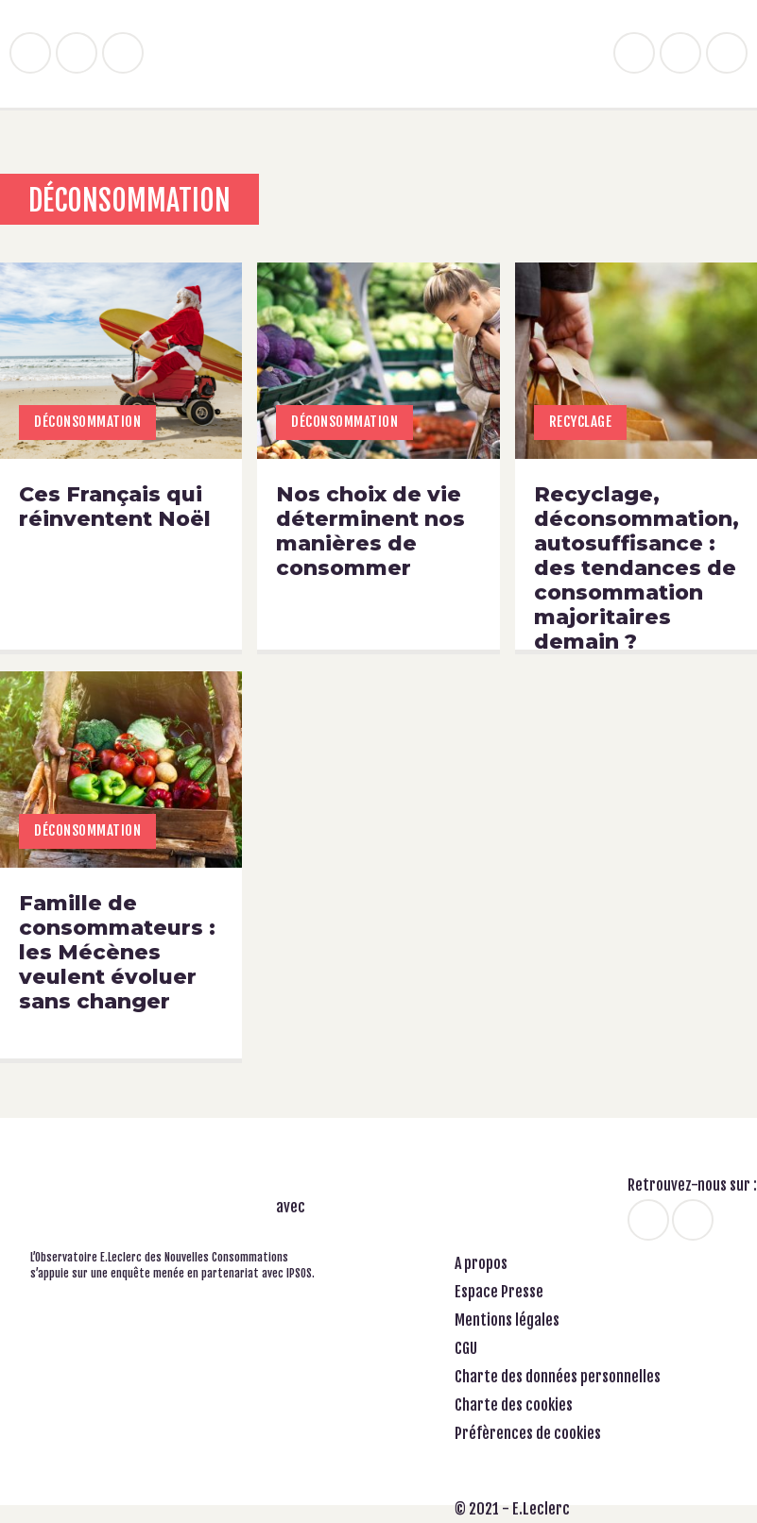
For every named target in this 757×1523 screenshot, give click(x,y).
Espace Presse (499, 1291)
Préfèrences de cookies (528, 1433)
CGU (466, 1348)
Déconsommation (87, 422)
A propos (481, 1263)
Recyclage (580, 422)
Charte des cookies (514, 1405)
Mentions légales (507, 1320)
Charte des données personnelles (558, 1376)
